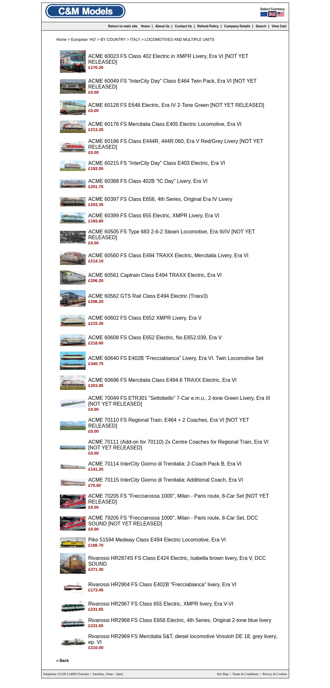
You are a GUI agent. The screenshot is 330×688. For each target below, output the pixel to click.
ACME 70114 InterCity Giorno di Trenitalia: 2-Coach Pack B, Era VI (165, 464)
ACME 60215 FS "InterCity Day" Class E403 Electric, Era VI (156, 163)
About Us (162, 26)
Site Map (222, 674)
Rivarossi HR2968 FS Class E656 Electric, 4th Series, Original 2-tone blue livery (179, 620)
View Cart (279, 26)
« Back (62, 660)
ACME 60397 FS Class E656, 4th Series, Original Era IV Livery (160, 199)
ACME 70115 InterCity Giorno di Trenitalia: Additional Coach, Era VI (165, 480)
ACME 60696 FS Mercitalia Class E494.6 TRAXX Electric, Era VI (162, 380)
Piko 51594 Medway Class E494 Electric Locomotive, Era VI (157, 539)
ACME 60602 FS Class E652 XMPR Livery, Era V (145, 318)
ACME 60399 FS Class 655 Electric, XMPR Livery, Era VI (153, 215)
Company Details (237, 26)
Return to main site (123, 26)
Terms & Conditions (245, 674)
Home (145, 26)
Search (261, 26)
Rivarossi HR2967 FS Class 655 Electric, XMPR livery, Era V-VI (161, 604)
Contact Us (183, 26)
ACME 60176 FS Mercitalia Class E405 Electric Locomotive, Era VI (165, 124)
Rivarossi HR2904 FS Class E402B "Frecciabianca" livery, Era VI (162, 584)
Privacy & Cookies (274, 674)
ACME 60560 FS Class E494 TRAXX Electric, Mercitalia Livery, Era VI (168, 255)
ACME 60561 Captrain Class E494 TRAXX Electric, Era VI (155, 275)
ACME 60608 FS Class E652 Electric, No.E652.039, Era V (155, 337)
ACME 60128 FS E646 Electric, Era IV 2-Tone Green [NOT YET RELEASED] (176, 105)
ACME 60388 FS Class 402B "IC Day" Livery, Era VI (148, 181)
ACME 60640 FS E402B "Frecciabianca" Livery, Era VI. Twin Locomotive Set (175, 358)
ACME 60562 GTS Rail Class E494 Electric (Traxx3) (148, 296)
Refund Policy (208, 26)
